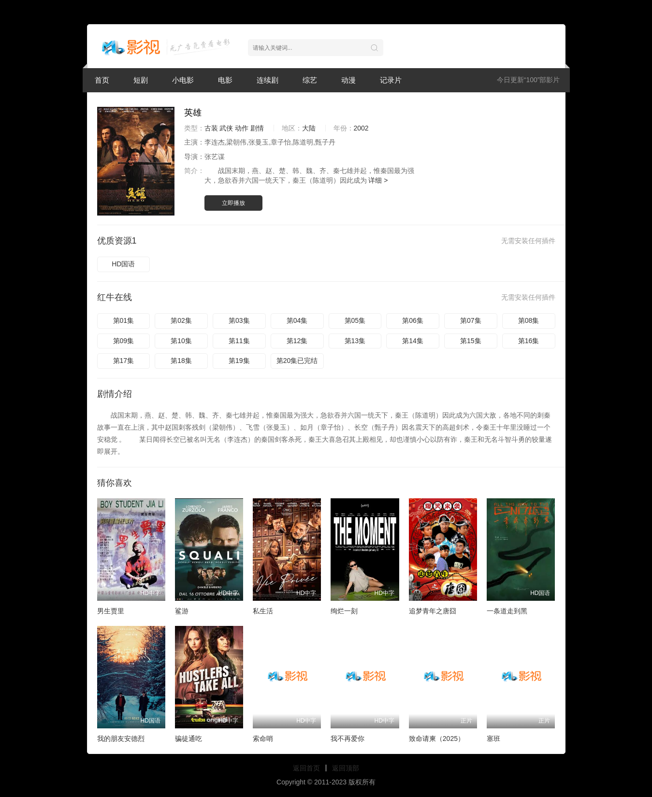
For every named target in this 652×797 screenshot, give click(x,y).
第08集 (528, 320)
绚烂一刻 (344, 611)
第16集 (528, 341)
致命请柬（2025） (436, 738)
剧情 (257, 128)
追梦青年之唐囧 (432, 611)
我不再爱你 (347, 738)
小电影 (183, 80)
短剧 (140, 80)
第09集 (123, 341)
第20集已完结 (297, 360)
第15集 (470, 341)
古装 (211, 128)
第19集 (239, 360)
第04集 (297, 320)
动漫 (348, 80)
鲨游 (181, 611)
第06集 (412, 320)
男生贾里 (110, 611)
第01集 (123, 320)
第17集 (123, 360)
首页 (102, 80)
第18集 (181, 360)
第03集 (239, 320)
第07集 (470, 320)
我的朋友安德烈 (121, 738)
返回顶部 (345, 768)
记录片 (391, 80)
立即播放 (233, 203)
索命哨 (263, 738)
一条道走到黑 (507, 611)
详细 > (378, 180)
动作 (241, 128)
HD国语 (123, 264)
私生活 (263, 611)
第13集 (355, 341)
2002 (361, 128)
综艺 (310, 80)
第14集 (412, 341)
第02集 (181, 320)
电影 (225, 80)
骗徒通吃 (188, 738)
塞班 (493, 738)
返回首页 (306, 768)
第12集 (297, 341)
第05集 (355, 320)
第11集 (239, 341)
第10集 (181, 341)
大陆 (309, 128)
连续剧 (267, 80)
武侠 (226, 128)
